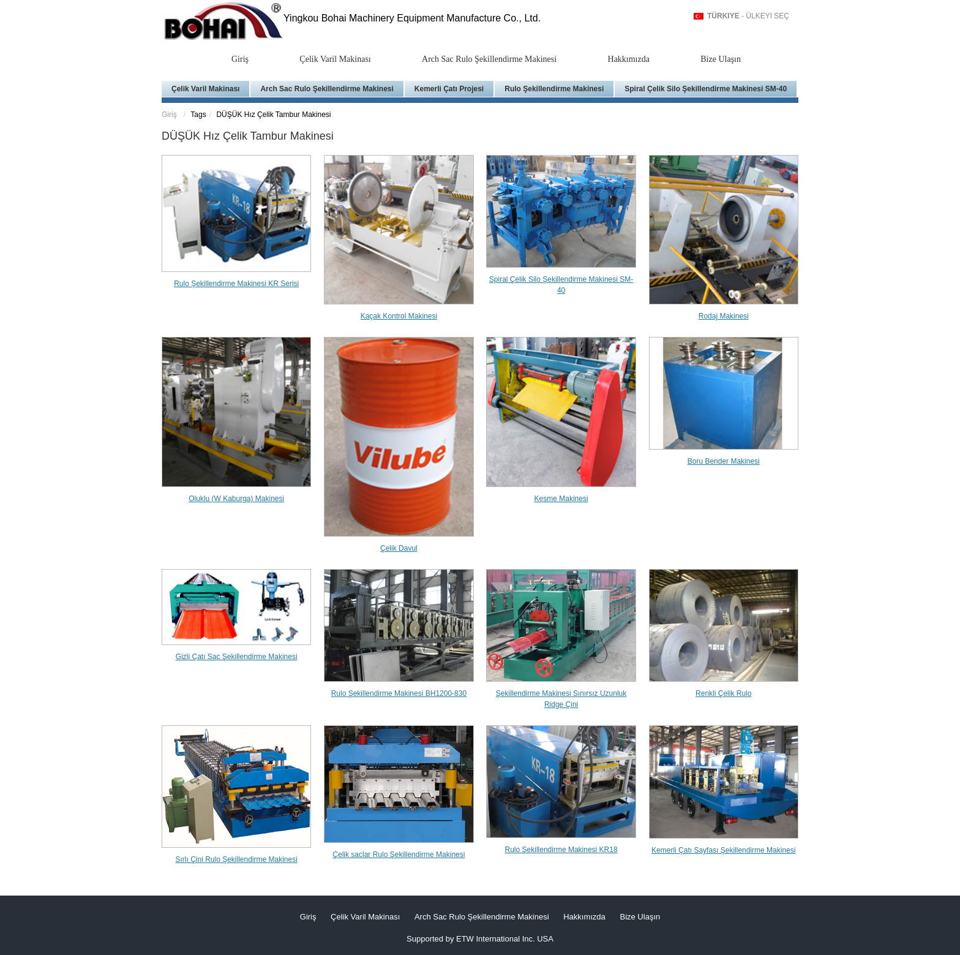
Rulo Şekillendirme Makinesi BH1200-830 (399, 693)
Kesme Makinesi (561, 498)
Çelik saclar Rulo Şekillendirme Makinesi (398, 854)
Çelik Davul (399, 548)
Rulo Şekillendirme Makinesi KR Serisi (236, 283)
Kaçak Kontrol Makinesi (399, 316)
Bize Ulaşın (720, 59)
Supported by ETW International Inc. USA (480, 938)
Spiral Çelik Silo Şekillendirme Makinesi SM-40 (705, 89)
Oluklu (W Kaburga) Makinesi (236, 498)
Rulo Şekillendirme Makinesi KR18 (561, 849)
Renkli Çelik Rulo (723, 693)
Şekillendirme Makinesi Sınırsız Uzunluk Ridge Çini (561, 699)
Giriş (240, 59)
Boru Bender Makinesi (724, 461)
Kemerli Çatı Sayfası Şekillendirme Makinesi (723, 850)
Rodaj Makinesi (724, 316)
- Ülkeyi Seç (748, 16)
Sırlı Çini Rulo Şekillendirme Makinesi (236, 859)
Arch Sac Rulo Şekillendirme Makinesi (489, 59)
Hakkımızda (629, 59)
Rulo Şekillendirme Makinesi (554, 89)
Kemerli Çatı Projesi (449, 89)
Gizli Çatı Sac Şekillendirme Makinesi (237, 656)
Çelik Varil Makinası (334, 59)
